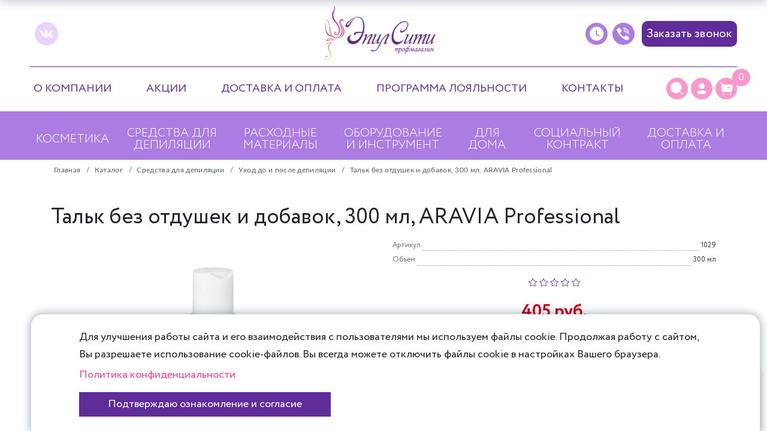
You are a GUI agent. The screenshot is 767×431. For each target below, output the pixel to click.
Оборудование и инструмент (393, 139)
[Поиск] (677, 88)
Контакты (592, 89)
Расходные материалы (280, 139)
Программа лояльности (451, 89)
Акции (166, 89)
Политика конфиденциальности (157, 375)
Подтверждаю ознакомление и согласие (205, 404)
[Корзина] (726, 88)
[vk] (46, 33)
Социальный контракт (577, 139)
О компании (72, 89)
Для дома (487, 139)
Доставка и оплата (281, 89)
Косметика (72, 139)
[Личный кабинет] (701, 88)
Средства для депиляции (172, 139)
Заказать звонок (689, 34)
